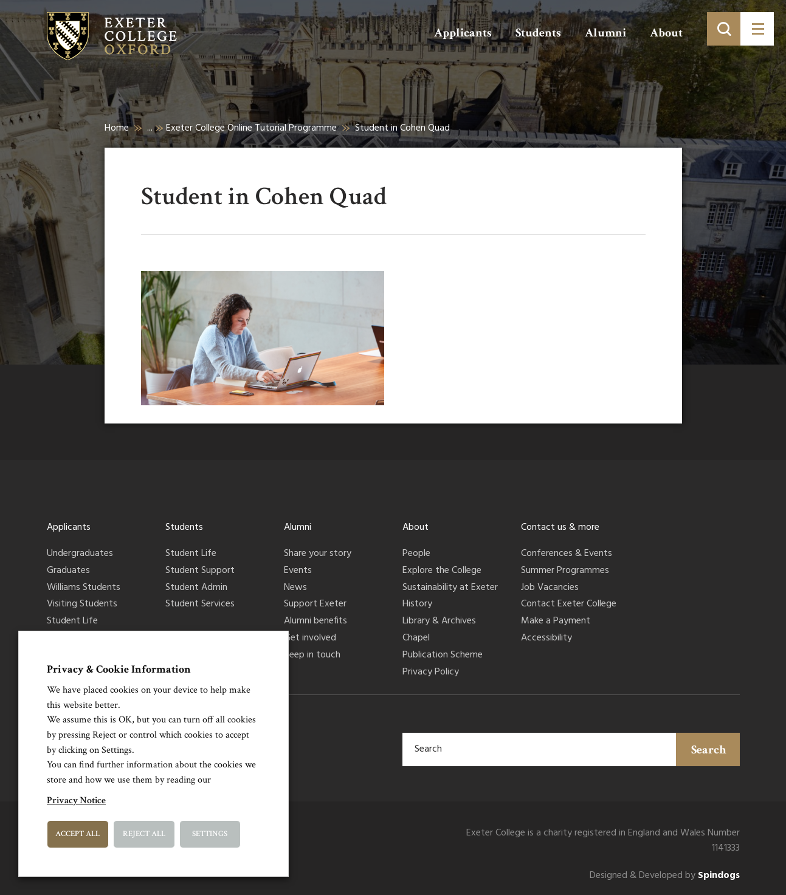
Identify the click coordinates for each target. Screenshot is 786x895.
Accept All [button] (77, 834)
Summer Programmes (565, 571)
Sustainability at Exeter (450, 588)
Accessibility (546, 638)
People (416, 554)
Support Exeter (315, 604)
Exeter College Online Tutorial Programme (251, 128)
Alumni (605, 33)
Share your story (317, 554)
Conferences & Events (566, 554)
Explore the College (441, 571)
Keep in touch (312, 655)
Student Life (72, 621)
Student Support (200, 571)
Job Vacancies (550, 588)
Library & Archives (439, 621)
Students (538, 33)
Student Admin (196, 588)
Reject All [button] (144, 834)
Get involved (310, 638)
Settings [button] (209, 834)
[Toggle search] (723, 29)
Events (298, 571)
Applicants (463, 33)
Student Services (200, 604)
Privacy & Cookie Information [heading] (119, 669)
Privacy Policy (430, 672)
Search (708, 750)
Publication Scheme (442, 655)
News (295, 588)
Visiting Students (82, 604)
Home (117, 128)
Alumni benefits (315, 621)
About (666, 33)
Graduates (68, 571)
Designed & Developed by (665, 876)
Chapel (416, 638)
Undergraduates (80, 554)
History (417, 604)
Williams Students (83, 588)
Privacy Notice (76, 800)
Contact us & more (560, 527)
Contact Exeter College (568, 604)
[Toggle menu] (757, 29)
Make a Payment (555, 621)
